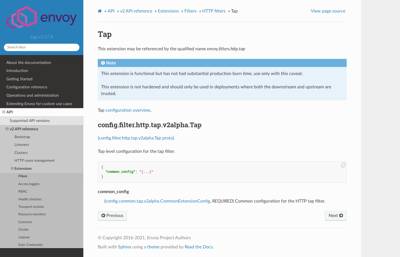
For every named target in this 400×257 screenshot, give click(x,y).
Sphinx (124, 247)
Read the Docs (199, 247)
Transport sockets (31, 206)
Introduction (17, 71)
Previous (112, 215)
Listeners (21, 145)
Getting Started (19, 79)
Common (25, 222)
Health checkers (30, 199)
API (7, 112)
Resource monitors (32, 214)
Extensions (21, 168)
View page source (328, 11)
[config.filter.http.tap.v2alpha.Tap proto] (136, 138)
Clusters (21, 153)
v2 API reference (22, 129)
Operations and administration (32, 95)
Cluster (23, 229)
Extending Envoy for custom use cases (39, 104)
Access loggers (28, 184)
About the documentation (28, 63)
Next (336, 215)
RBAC (22, 191)
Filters (22, 176)
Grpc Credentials (30, 244)
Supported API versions (30, 121)
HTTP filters (214, 11)
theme (153, 247)
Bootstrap (22, 137)
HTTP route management (34, 161)
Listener (24, 237)
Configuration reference (26, 87)
